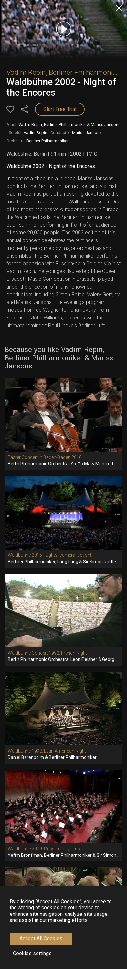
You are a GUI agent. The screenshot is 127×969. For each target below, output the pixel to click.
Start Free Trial (59, 109)
